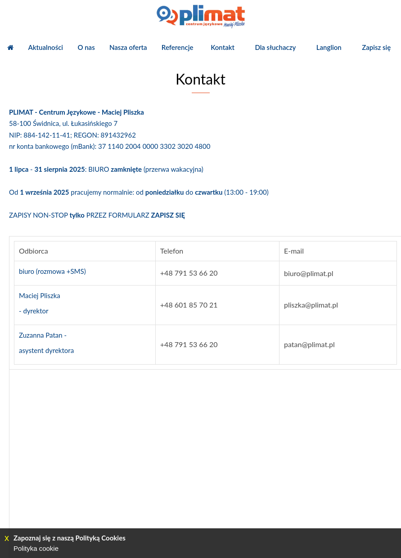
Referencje (178, 47)
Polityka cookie (36, 548)
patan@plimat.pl (309, 344)
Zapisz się (376, 47)
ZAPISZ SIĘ (168, 215)
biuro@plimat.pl (308, 273)
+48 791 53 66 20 (189, 272)
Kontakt (222, 47)
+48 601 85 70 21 (189, 304)
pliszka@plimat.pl (311, 304)
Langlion (329, 47)
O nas (86, 47)
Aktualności (45, 47)
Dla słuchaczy (275, 47)
